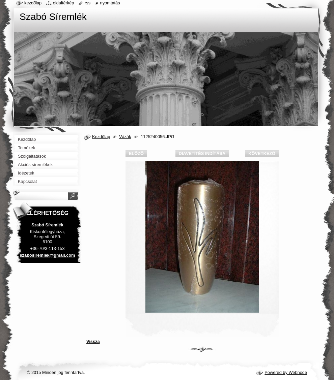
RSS (87, 2)
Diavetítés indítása (202, 153)
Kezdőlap (101, 136)
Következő (261, 153)
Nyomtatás (110, 2)
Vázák (125, 136)
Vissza (93, 341)
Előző (136, 153)
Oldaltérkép (63, 2)
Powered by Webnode (286, 372)
